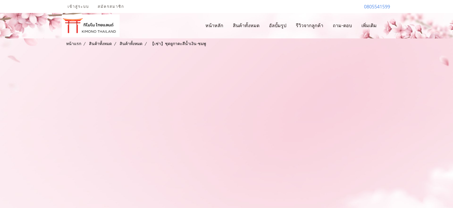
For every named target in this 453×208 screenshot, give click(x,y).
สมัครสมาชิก (111, 6)
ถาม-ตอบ (342, 25)
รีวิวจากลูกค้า (309, 25)
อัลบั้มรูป (277, 25)
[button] (386, 25)
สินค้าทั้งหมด (246, 25)
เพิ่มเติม (369, 25)
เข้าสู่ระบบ (78, 6)
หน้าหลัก (214, 25)
